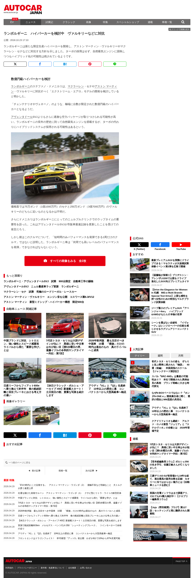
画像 (88, 22)
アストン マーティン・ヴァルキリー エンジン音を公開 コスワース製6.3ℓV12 (49, 296)
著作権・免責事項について (52, 568)
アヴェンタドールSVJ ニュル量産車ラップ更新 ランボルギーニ (41, 286)
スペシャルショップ (127, 22)
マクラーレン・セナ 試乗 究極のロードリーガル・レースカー (40, 291)
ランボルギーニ (20, 86)
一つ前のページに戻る (19, 462)
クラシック (69, 22)
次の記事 (89, 470)
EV (12, 22)
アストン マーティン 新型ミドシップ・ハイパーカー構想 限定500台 (44, 301)
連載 (150, 22)
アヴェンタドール (22, 116)
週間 (160, 355)
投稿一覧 (63, 470)
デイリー (140, 355)
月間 (180, 355)
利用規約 (9, 568)
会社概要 (72, 568)
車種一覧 (167, 22)
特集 (105, 22)
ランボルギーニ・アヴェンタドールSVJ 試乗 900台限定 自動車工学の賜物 (48, 281)
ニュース (31, 22)
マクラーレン (76, 86)
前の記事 (36, 470)
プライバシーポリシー (27, 568)
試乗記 (49, 22)
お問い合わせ (86, 568)
